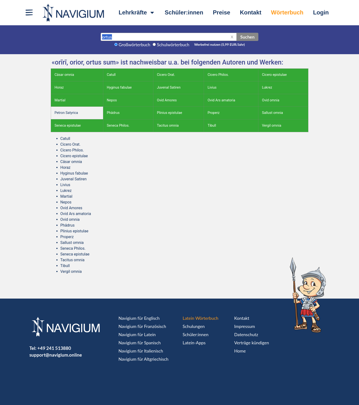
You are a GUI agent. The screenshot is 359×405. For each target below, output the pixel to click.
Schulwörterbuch (173, 44)
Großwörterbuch (134, 44)
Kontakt (250, 12)
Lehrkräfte (137, 12)
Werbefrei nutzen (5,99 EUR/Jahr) (219, 44)
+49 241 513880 (54, 348)
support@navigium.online (55, 355)
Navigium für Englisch (139, 318)
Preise (221, 12)
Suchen (247, 36)
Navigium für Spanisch (139, 342)
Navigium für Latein (137, 334)
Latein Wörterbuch (200, 318)
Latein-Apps (194, 342)
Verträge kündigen (251, 342)
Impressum (244, 326)
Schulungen (194, 326)
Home (240, 350)
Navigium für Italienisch (140, 350)
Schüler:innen (184, 12)
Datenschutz (246, 334)
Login (321, 12)
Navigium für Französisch (142, 326)
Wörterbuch (287, 12)
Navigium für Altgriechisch (143, 359)
